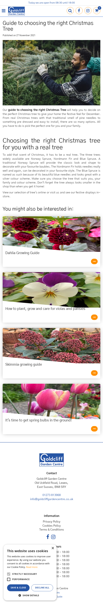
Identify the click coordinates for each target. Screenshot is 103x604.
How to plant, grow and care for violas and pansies (45, 309)
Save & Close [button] (18, 587)
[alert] (30, 572)
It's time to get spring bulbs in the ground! (38, 420)
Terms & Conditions (51, 529)
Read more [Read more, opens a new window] (32, 567)
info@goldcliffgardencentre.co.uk (51, 499)
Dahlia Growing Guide (22, 253)
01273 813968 (51, 495)
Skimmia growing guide (23, 364)
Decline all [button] (42, 587)
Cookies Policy (51, 525)
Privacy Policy (51, 521)
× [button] (52, 548)
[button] (30, 595)
